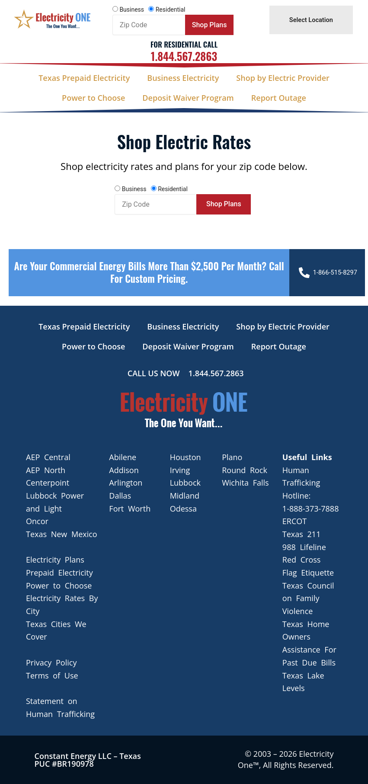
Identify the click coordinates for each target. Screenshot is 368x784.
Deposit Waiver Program (188, 98)
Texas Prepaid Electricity (84, 78)
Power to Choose (93, 98)
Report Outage (278, 98)
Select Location (311, 20)
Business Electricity (183, 78)
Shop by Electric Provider (282, 78)
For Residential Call (184, 44)
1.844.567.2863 (184, 56)
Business (131, 9)
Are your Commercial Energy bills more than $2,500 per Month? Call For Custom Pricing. (149, 272)
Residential (171, 9)
